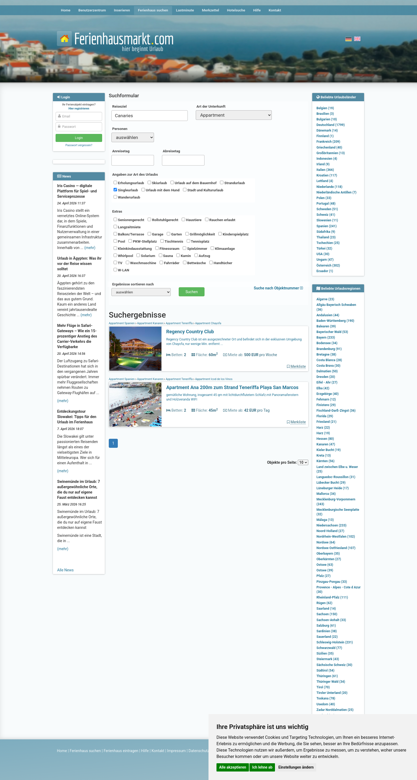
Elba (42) (322, 388)
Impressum (176, 751)
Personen (119, 129)
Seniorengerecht (129, 220)
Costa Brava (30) (328, 366)
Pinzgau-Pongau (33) (331, 582)
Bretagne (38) (326, 354)
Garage (155, 234)
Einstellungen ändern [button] (296, 767)
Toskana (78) (325, 698)
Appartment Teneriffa (179, 323)
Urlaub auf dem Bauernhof (193, 183)
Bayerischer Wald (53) (332, 332)
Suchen (192, 292)
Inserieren (122, 10)
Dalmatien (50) (327, 371)
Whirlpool (123, 256)
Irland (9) (323, 164)
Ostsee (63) (324, 565)
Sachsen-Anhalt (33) (331, 620)
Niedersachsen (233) (331, 525)
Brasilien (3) (325, 114)
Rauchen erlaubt (220, 220)
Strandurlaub (232, 183)
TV (118, 263)
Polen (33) (323, 198)
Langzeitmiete (127, 227)
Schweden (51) (327, 209)
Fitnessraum (167, 248)
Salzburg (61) (326, 625)
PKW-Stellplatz (142, 241)
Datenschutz (199, 751)
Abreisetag (171, 151)
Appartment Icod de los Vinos (213, 379)
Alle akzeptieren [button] (232, 767)
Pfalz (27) (323, 576)
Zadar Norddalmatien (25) (334, 710)
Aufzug (202, 256)
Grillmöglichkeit (200, 234)
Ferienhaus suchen (153, 10)
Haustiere (191, 220)
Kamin (183, 256)
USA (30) (323, 254)
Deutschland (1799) (330, 125)
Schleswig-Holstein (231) (334, 642)
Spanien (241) (326, 226)
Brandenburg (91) (329, 349)
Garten (174, 234)
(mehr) (89, 248)
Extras (117, 211)
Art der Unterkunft (211, 106)
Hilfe (257, 10)
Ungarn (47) (324, 260)
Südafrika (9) (325, 232)
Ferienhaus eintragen (121, 751)
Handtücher (220, 263)
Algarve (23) (325, 299)
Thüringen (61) (327, 676)
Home (65, 10)
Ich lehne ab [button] (262, 767)
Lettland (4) (324, 181)
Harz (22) (323, 427)
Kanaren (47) (325, 444)
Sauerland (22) (327, 637)
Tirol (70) (323, 687)
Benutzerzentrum (92, 10)
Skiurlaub (157, 183)
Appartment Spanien (122, 323)
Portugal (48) (326, 203)
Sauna (166, 256)
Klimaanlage (223, 248)
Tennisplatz (198, 241)
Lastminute (185, 10)
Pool (119, 241)
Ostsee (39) (324, 570)
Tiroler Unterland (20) (331, 693)
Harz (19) (323, 433)
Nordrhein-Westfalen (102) (335, 536)
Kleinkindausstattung (133, 248)
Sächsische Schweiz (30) (334, 665)
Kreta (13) (323, 455)
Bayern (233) (325, 337)
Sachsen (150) (326, 614)
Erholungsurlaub (129, 183)
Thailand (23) (326, 237)
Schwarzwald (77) (329, 648)
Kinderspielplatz (233, 234)
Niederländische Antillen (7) (336, 192)
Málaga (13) (325, 520)
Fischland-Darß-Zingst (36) (336, 410)
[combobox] (149, 115)
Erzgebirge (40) (327, 394)
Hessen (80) (325, 439)
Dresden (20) (325, 377)
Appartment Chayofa (207, 323)
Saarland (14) (326, 608)
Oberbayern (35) (328, 553)
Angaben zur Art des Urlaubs (135, 174)
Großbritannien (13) (330, 153)
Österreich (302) (328, 265)
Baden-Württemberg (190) (335, 321)
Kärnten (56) (325, 461)
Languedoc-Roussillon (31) (335, 477)
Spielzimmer (195, 248)
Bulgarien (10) (326, 119)
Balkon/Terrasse (129, 234)
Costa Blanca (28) (329, 360)
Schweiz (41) (325, 215)
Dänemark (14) (327, 130)
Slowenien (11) (327, 220)
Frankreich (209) (328, 142)
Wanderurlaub (127, 197)
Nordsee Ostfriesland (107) (336, 548)
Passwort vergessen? (78, 145)
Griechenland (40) (329, 147)
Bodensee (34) (326, 343)
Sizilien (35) (325, 653)
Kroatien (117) (326, 175)
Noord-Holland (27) (330, 531)
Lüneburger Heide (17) (332, 488)
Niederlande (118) (329, 187)
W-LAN (121, 270)
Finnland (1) (325, 136)
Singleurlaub (126, 190)
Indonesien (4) (326, 159)
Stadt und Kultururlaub (203, 190)
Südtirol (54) (325, 670)
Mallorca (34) (326, 494)
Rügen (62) (324, 603)
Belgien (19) (325, 108)
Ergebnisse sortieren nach (133, 284)
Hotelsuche (236, 10)
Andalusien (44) (327, 315)
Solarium (145, 256)
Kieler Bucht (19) (328, 450)
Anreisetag (121, 151)
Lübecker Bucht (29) (330, 482)
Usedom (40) (325, 704)
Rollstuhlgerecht (163, 220)
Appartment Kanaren (150, 323)
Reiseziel (119, 106)
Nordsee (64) (325, 542)
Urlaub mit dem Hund (160, 190)
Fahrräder (169, 263)
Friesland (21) (326, 422)
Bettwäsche (194, 263)
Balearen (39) (326, 326)
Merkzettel (210, 10)
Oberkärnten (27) (328, 559)
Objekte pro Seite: (287, 462)
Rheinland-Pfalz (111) (332, 597)
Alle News (65, 570)
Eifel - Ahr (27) (326, 382)
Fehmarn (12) (326, 399)
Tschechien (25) (328, 243)
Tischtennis (171, 241)
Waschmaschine (141, 263)
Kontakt (275, 10)
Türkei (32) (324, 248)
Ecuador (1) (324, 271)
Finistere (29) (326, 405)
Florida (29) (324, 416)
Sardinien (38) (326, 631)
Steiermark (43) (327, 659)
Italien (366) (325, 170)
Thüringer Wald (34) (330, 682)
